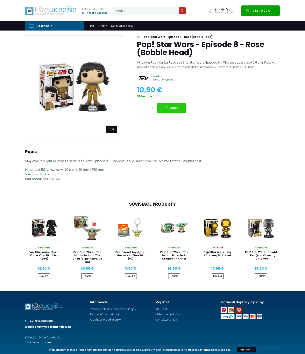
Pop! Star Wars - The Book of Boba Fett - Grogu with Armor (174, 255)
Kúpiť (172, 108)
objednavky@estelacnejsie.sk (48, 327)
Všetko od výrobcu (163, 79)
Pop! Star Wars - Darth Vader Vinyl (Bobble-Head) (44, 255)
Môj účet (161, 309)
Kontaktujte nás (166, 320)
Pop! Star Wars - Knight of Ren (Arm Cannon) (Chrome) (261, 255)
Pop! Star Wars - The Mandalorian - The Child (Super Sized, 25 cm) (87, 257)
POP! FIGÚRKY (98, 26)
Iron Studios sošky (122, 26)
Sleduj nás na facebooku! (43, 337)
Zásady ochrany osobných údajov (113, 309)
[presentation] (150, 11)
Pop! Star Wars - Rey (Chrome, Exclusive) (217, 253)
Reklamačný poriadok (104, 314)
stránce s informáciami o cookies (209, 350)
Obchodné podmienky (105, 320)
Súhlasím (246, 349)
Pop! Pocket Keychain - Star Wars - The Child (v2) (130, 255)
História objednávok (168, 314)
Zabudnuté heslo (225, 12)
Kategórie (40, 26)
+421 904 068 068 (94, 13)
